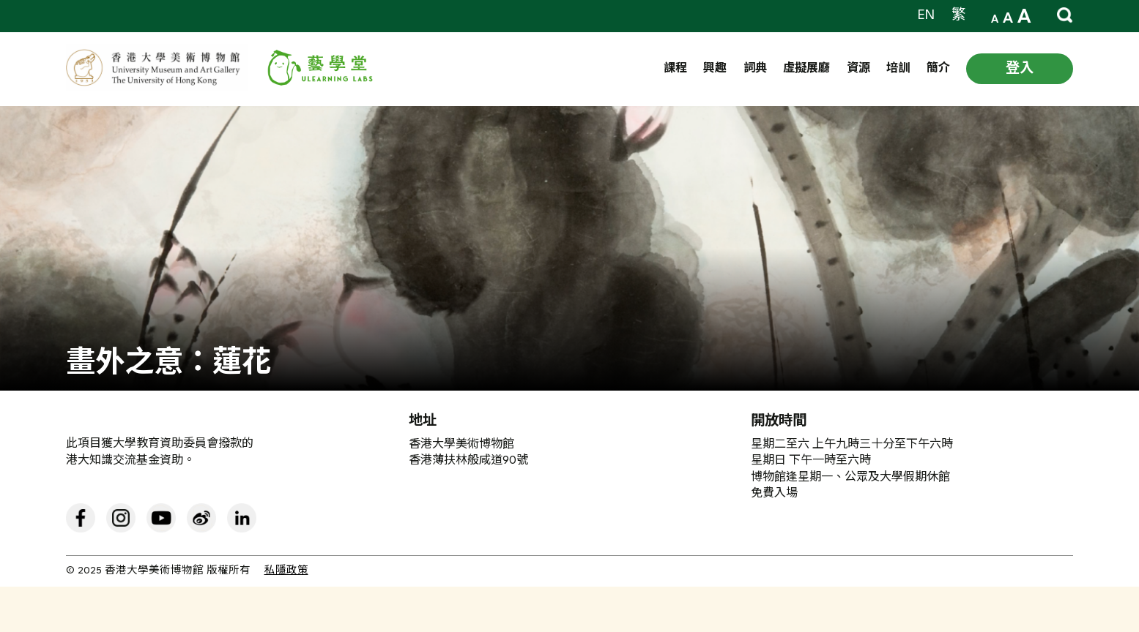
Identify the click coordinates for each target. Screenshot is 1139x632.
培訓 (898, 69)
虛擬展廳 (806, 69)
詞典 (755, 69)
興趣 (715, 69)
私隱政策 (286, 571)
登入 (1020, 68)
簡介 (938, 69)
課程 (675, 69)
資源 (858, 69)
